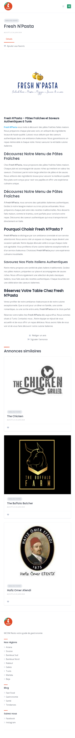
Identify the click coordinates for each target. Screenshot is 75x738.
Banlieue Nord (11, 20)
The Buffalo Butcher (20, 503)
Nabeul (9, 663)
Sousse (9, 651)
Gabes (9, 667)
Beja (8, 679)
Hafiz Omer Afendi (19, 590)
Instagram (11, 722)
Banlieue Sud (12, 655)
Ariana (9, 647)
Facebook (10, 718)
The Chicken (15, 416)
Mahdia (9, 675)
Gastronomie (12, 696)
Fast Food (10, 692)
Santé (8, 700)
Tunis (8, 671)
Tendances (11, 704)
